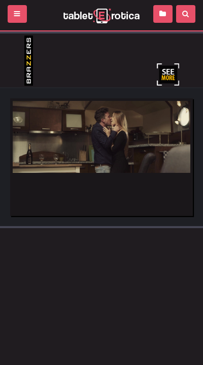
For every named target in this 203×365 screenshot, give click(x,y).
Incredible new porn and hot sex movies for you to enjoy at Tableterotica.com (101, 15)
